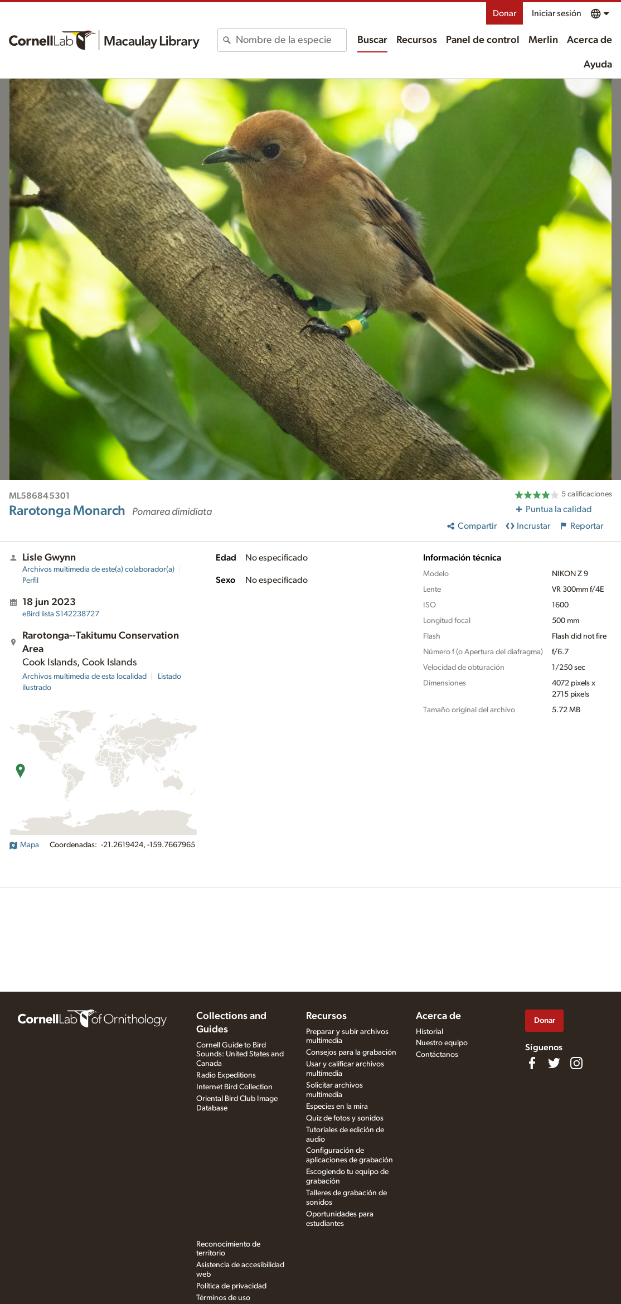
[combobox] (291, 40)
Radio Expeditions (226, 1075)
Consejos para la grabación (351, 1052)
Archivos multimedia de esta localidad (84, 676)
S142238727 (60, 614)
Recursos (416, 40)
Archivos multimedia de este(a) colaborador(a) (98, 569)
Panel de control (483, 40)
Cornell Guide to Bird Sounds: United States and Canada (240, 1054)
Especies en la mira (337, 1106)
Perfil (30, 581)
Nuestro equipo (442, 1043)
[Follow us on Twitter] (554, 1063)
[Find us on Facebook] (531, 1063)
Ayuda (598, 65)
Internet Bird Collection (234, 1087)
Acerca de (589, 40)
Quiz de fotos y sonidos (345, 1118)
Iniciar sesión (556, 13)
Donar (504, 13)
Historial (429, 1032)
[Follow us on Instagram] (576, 1063)
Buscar (372, 40)
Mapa (24, 845)
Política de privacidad (231, 1286)
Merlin (543, 40)
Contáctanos (437, 1055)
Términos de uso (223, 1298)
